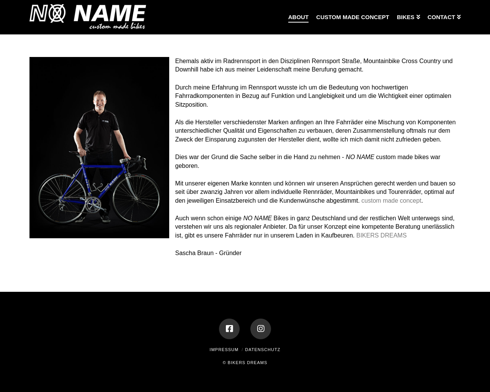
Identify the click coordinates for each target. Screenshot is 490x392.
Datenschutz (262, 349)
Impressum (224, 349)
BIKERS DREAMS (381, 235)
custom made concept (391, 200)
